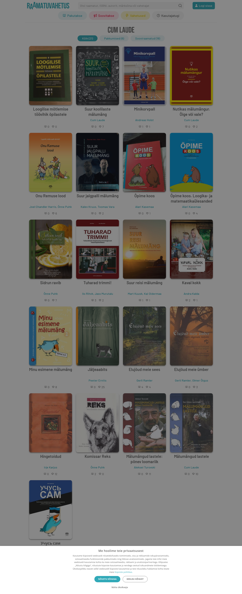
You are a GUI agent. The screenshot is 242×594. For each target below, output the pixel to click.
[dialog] (121, 570)
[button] (121, 587)
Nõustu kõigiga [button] (107, 579)
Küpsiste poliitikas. (124, 572)
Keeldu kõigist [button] (135, 579)
